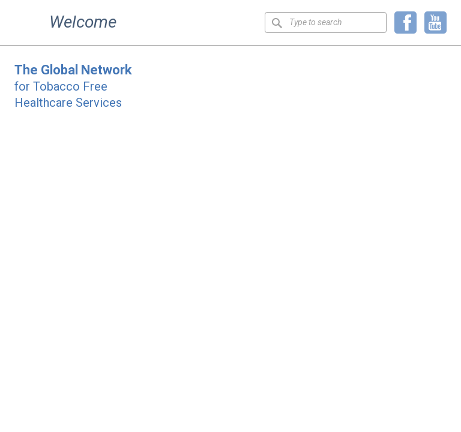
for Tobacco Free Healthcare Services (73, 86)
